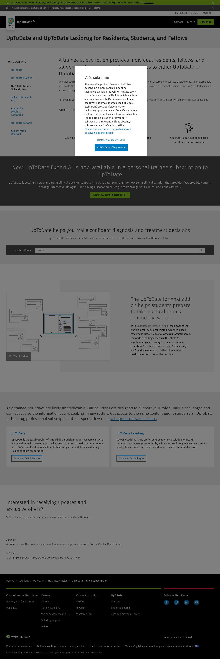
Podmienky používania (19, 646)
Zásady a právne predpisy (125, 614)
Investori (81, 607)
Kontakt (115, 601)
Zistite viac (149, 3)
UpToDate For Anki (21, 122)
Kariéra (80, 601)
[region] (111, 111)
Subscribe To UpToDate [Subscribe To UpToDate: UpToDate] (25, 458)
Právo (44, 626)
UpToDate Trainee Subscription (21, 88)
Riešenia (46, 595)
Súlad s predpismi (51, 620)
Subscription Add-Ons (21, 99)
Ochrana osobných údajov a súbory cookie (61, 646)
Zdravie (45, 601)
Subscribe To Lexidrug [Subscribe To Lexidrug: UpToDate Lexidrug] (130, 458)
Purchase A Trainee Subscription (109, 195)
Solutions (23, 580)
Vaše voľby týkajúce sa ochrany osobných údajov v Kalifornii (159, 646)
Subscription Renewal (18, 132)
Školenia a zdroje (121, 607)
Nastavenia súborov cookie (105, 646)
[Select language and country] (208, 13)
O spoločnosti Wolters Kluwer (22, 595)
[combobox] (117, 250)
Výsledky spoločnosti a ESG (56, 614)
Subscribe (205, 21)
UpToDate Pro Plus (21, 78)
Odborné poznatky (86, 595)
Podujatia (11, 607)
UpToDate (16, 69)
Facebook (166, 602)
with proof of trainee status (134, 419)
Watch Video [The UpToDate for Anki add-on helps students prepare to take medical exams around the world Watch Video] (20, 356)
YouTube (196, 602)
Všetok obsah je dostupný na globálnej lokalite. (80, 8)
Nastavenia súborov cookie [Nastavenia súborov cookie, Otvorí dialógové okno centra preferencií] (111, 140)
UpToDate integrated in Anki (153, 325)
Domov (10, 580)
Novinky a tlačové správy (20, 601)
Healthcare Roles (57, 580)
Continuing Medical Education (17, 111)
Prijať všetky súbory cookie (111, 147)
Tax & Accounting (50, 607)
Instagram (176, 602)
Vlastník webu (84, 614)
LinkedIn (186, 602)
